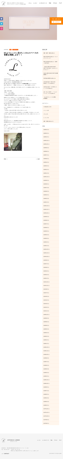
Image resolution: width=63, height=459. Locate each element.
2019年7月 (46, 361)
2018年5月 (46, 394)
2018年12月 (46, 379)
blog (10, 49)
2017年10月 (46, 416)
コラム (45, 114)
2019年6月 (46, 365)
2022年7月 (46, 263)
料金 (51, 440)
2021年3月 (46, 303)
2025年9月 (46, 147)
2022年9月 (46, 260)
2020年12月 (46, 314)
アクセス (55, 440)
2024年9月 (46, 180)
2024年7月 (46, 187)
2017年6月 (46, 423)
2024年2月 (46, 198)
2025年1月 (46, 173)
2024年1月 (46, 202)
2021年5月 (46, 296)
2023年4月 (46, 234)
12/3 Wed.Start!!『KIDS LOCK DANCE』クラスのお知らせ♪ (49, 82)
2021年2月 (46, 307)
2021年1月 (46, 310)
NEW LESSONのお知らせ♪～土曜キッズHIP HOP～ (50, 62)
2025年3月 (46, 165)
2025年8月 (46, 151)
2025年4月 (46, 162)
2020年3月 (46, 336)
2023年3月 (46, 238)
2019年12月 (46, 347)
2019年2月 (46, 376)
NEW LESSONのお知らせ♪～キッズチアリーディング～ (50, 57)
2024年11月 (46, 176)
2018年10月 (46, 383)
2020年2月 (46, 339)
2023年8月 (46, 220)
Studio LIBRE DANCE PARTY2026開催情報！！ (51, 74)
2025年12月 (46, 140)
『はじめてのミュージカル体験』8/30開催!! (50, 98)
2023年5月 (46, 231)
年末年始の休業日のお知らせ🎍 (50, 78)
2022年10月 (46, 256)
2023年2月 (46, 242)
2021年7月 (46, 292)
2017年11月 (46, 412)
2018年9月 (46, 387)
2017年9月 (46, 419)
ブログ (60, 440)
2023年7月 (46, 223)
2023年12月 (46, 205)
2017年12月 (46, 408)
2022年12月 (46, 249)
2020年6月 (46, 325)
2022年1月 (46, 278)
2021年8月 (46, 289)
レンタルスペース (45, 440)
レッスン (45, 117)
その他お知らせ (15, 49)
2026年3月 (46, 133)
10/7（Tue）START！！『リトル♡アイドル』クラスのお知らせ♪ (50, 92)
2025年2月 (46, 169)
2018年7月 (46, 390)
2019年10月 (46, 354)
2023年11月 (46, 209)
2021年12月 (46, 281)
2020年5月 (46, 329)
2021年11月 (46, 285)
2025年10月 (46, 144)
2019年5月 (46, 368)
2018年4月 (46, 397)
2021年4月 (46, 300)
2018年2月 (46, 405)
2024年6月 (46, 191)
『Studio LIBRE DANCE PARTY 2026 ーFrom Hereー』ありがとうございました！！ (51, 68)
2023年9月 (46, 216)
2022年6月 (46, 267)
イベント (45, 110)
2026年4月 (46, 129)
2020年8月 (46, 321)
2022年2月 (46, 274)
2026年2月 (46, 136)
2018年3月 (46, 401)
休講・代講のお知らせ (48, 121)
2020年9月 (46, 318)
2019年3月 (46, 372)
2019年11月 (46, 350)
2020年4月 (46, 332)
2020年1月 (46, 343)
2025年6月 (46, 158)
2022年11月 (46, 252)
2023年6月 (46, 227)
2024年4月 (46, 194)
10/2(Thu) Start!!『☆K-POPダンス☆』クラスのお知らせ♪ (50, 87)
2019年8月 (46, 358)
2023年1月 (46, 245)
